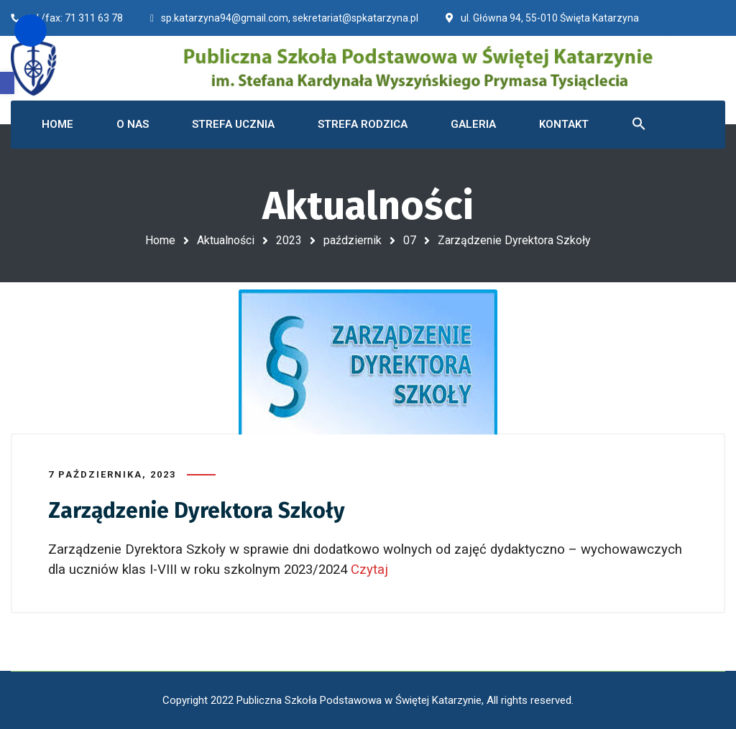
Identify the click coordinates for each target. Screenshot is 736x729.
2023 (289, 240)
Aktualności (225, 240)
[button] (7, 83)
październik (352, 240)
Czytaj (371, 569)
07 (409, 240)
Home (160, 240)
